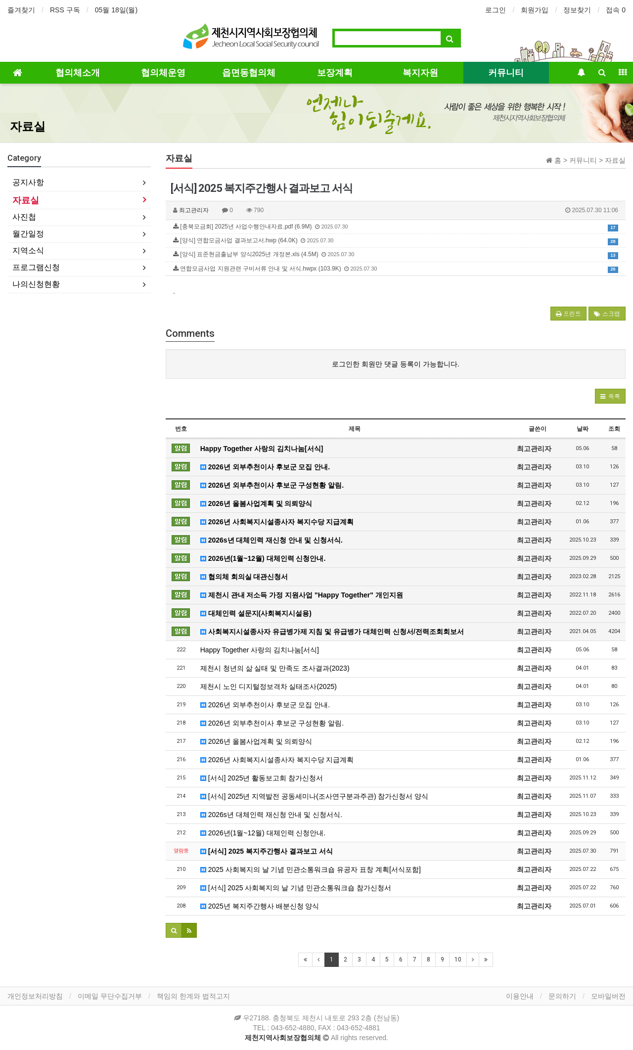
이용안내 (520, 996)
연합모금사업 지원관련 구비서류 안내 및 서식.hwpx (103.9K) (395, 269)
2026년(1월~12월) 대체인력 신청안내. (263, 558)
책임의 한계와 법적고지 (193, 996)
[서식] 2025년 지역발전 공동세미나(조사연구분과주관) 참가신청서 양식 (314, 796)
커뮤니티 (506, 72)
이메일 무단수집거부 (110, 996)
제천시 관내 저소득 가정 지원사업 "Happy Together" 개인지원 (301, 595)
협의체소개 (77, 72)
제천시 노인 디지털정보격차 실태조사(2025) (268, 686)
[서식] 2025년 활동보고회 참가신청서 (261, 778)
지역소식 (28, 250)
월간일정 (28, 233)
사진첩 (24, 217)
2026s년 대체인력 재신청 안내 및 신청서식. (271, 540)
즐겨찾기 (21, 10)
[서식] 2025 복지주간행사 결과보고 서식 (266, 851)
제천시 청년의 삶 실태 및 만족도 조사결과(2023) (275, 668)
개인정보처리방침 (35, 996)
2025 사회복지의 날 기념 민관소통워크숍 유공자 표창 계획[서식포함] (310, 869)
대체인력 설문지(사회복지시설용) (256, 613)
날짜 (582, 428)
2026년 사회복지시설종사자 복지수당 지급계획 (277, 522)
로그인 (495, 10)
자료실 (27, 127)
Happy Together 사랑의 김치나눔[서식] (261, 449)
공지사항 (28, 182)
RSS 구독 (65, 10)
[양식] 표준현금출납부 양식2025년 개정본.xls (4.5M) (395, 255)
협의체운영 (163, 72)
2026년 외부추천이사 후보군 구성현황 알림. (272, 485)
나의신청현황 (36, 284)
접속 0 (616, 10)
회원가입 (534, 10)
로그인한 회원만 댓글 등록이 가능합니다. (395, 364)
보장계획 (335, 72)
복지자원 (420, 72)
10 (457, 959)
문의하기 (562, 996)
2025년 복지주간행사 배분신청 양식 (259, 906)
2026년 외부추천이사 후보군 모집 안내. (265, 467)
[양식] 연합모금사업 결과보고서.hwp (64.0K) (395, 241)
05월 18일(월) (116, 10)
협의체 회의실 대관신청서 (244, 577)
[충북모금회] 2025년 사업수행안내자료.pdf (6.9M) (395, 227)
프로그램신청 (36, 267)
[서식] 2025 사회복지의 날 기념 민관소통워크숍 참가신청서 (295, 888)
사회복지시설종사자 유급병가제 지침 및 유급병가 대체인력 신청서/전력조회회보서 (332, 632)
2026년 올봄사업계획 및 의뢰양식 (256, 503)
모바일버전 (608, 996)
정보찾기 (577, 10)
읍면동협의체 (248, 72)
